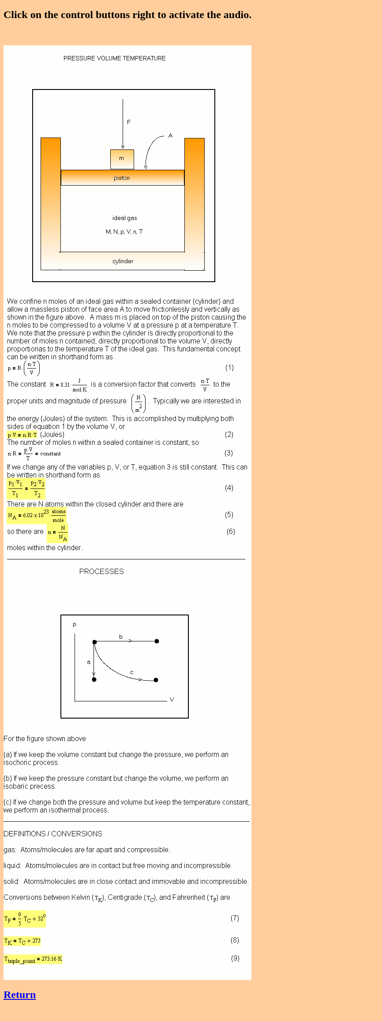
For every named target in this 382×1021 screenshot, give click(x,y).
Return (20, 994)
